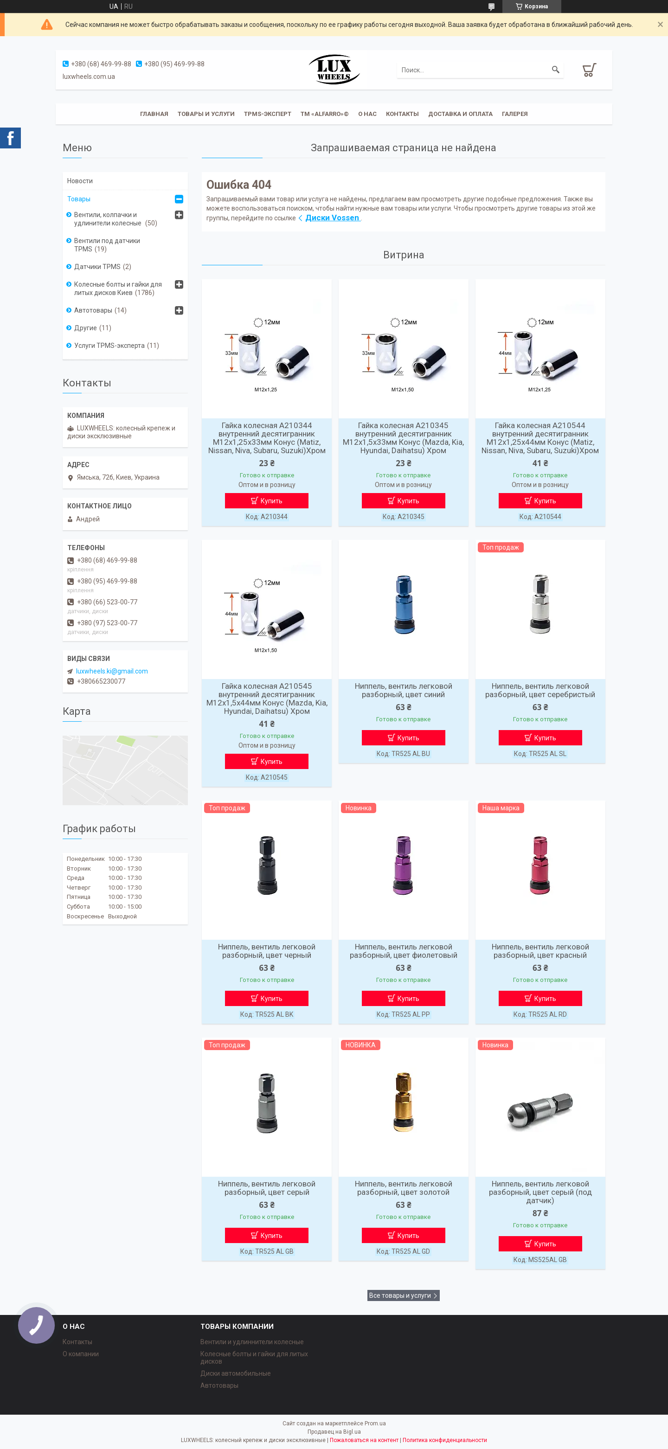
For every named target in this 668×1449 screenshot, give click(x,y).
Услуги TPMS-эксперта (109, 345)
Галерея (515, 113)
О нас (367, 113)
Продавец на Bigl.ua (334, 1432)
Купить (272, 501)
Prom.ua (375, 1423)
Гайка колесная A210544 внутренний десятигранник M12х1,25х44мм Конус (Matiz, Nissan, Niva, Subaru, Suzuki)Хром (540, 438)
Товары (78, 199)
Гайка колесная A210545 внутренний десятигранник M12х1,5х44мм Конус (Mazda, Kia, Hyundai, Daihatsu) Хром (267, 698)
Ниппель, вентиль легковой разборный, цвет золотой (403, 1188)
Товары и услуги (206, 113)
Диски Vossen (333, 217)
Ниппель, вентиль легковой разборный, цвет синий (403, 690)
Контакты (402, 113)
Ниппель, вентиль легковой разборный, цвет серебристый (540, 690)
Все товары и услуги (400, 1295)
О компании (81, 1354)
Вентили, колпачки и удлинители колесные (108, 219)
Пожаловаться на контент (364, 1440)
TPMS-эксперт (267, 113)
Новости (80, 181)
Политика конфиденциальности (445, 1440)
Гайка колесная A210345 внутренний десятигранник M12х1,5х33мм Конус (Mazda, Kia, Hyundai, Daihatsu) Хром (403, 438)
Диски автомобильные (235, 1373)
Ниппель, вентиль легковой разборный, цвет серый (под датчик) (540, 1192)
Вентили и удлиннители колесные (252, 1342)
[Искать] (555, 70)
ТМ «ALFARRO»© (325, 113)
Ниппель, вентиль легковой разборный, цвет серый (266, 1188)
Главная (154, 113)
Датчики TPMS (97, 266)
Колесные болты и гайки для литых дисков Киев (118, 288)
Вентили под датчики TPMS (107, 245)
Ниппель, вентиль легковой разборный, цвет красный (540, 950)
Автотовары (93, 310)
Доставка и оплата (460, 113)
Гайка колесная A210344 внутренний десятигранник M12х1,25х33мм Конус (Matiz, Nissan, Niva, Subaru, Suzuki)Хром (267, 438)
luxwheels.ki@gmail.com (112, 671)
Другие (85, 328)
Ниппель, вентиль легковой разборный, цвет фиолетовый (403, 950)
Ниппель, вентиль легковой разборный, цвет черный (266, 950)
